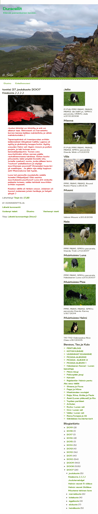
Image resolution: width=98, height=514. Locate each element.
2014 (70, 445)
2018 (70, 431)
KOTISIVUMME (75, 351)
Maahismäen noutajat (78, 392)
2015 (70, 441)
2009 (71, 463)
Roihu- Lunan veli (76, 407)
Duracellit (12, 8)
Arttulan (71, 404)
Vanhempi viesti (51, 211)
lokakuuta (74, 497)
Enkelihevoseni (22, 83)
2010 (70, 459)
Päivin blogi (72, 372)
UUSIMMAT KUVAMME (79, 354)
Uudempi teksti (9, 211)
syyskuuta (74, 501)
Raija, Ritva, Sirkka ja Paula (80, 395)
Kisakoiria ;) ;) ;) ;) (76, 477)
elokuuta (73, 504)
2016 (70, 438)
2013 (70, 448)
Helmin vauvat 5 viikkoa (80, 484)
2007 (70, 470)
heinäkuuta (74, 508)
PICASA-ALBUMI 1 (76, 363)
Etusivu (7, 83)
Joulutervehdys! (76, 480)
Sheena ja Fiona (75, 386)
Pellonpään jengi (75, 374)
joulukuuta (74, 473)
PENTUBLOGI (74, 348)
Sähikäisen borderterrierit (80, 419)
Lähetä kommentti (11, 207)
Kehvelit (71, 377)
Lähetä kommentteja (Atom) (22, 216)
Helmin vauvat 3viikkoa (79, 487)
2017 (70, 434)
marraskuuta (75, 494)
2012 (70, 452)
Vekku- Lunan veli (75, 413)
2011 (70, 456)
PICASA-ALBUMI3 (76, 357)
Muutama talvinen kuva (80, 490)
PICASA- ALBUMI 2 (77, 360)
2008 (70, 466)
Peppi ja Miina (74, 389)
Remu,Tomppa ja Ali (77, 416)
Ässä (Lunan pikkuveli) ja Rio (81, 398)
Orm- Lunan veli (75, 410)
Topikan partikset (75, 401)
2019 (70, 427)
